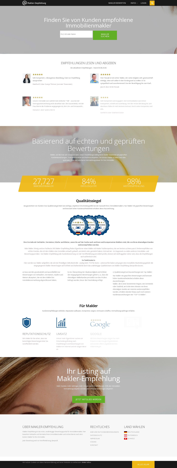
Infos (133, 3)
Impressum (95, 438)
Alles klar (143, 464)
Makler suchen (105, 35)
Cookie (93, 442)
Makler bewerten (117, 3)
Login (143, 3)
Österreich (131, 435)
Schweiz (129, 438)
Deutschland (131, 432)
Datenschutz (96, 435)
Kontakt (94, 445)
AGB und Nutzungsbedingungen (104, 432)
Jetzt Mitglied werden (88, 399)
